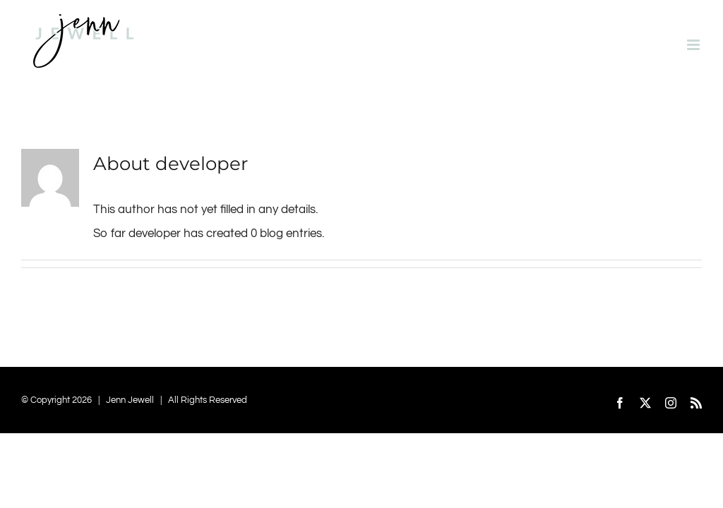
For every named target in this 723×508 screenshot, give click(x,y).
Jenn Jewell (130, 400)
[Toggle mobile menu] (694, 44)
